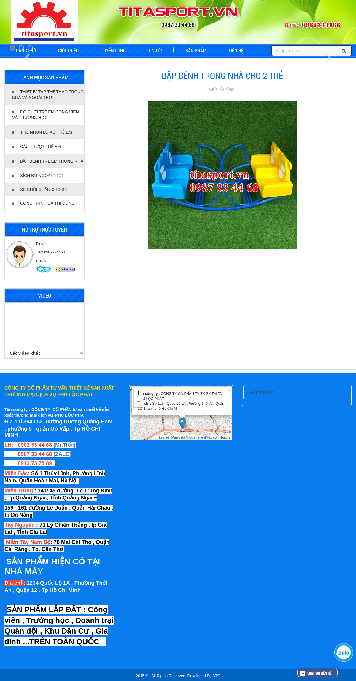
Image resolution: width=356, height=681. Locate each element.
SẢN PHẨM (195, 50)
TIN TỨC (155, 50)
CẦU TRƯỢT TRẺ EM (36, 146)
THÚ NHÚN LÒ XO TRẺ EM (42, 132)
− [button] (138, 402)
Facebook (261, 392)
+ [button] (138, 393)
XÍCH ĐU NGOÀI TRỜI (37, 175)
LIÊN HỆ (236, 50)
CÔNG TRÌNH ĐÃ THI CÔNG (43, 203)
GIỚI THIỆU (68, 50)
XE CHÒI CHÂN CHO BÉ (39, 189)
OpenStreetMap (200, 437)
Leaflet (164, 437)
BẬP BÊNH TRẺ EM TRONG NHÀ (47, 161)
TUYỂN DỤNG (113, 50)
